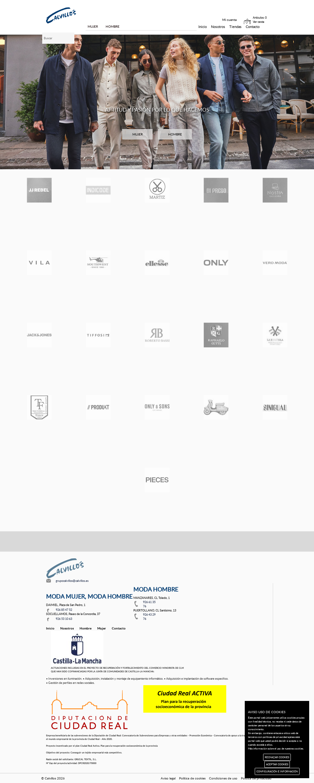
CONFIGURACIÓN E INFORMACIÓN (277, 771)
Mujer (101, 628)
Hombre (85, 628)
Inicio (202, 26)
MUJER (137, 134)
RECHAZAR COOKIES (277, 757)
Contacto (253, 26)
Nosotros (218, 26)
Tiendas (235, 26)
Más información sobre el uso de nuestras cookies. (276, 748)
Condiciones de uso (223, 778)
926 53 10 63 (64, 618)
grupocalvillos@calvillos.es (72, 581)
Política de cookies (192, 778)
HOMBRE (175, 134)
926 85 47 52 (64, 609)
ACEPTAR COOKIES (277, 764)
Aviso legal (168, 778)
